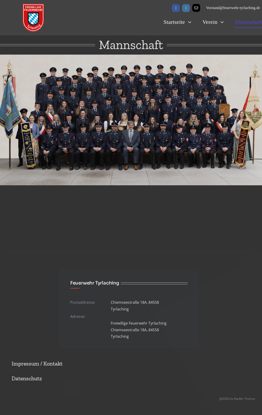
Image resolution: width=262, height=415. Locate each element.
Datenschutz (27, 378)
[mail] (196, 8)
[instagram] (186, 8)
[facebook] (176, 8)
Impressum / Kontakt (37, 363)
